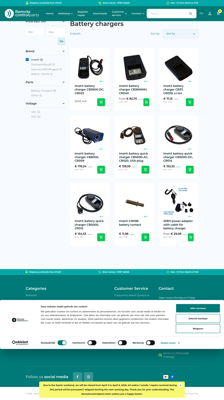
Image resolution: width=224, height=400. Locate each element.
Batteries (31, 295)
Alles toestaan (198, 359)
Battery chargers (36, 303)
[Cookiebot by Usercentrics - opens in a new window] (20, 394)
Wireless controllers (38, 312)
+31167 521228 (169, 344)
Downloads (100, 13)
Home (50, 13)
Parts (29, 320)
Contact (137, 13)
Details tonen (168, 394)
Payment (120, 303)
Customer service (118, 13)
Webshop (64, 13)
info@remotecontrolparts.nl (178, 336)
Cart (117, 337)
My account (121, 345)
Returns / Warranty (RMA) (130, 320)
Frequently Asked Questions (131, 295)
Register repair (83, 13)
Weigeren (198, 379)
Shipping (120, 312)
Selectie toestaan (198, 369)
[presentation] (171, 13)
